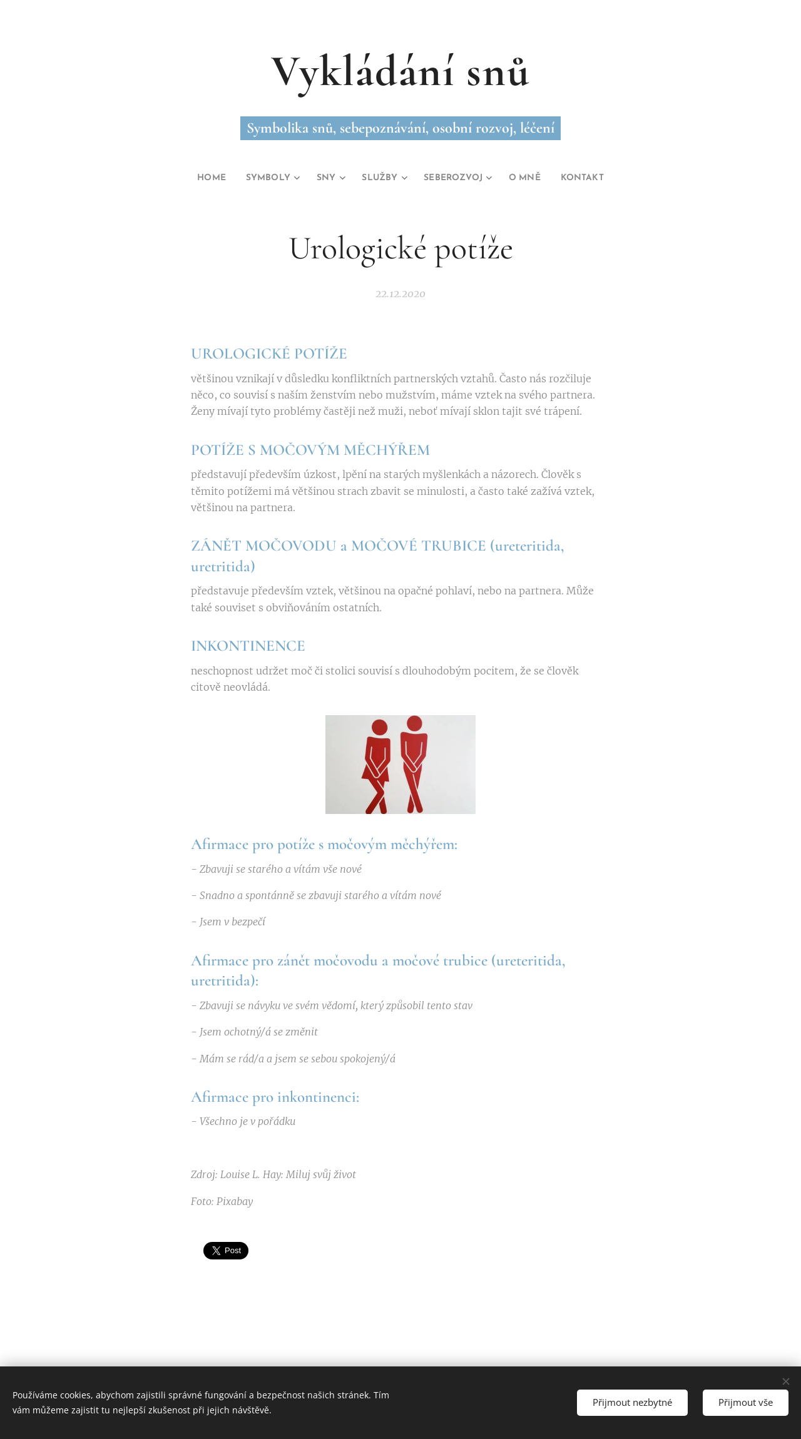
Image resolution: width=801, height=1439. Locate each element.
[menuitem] (197, 178)
